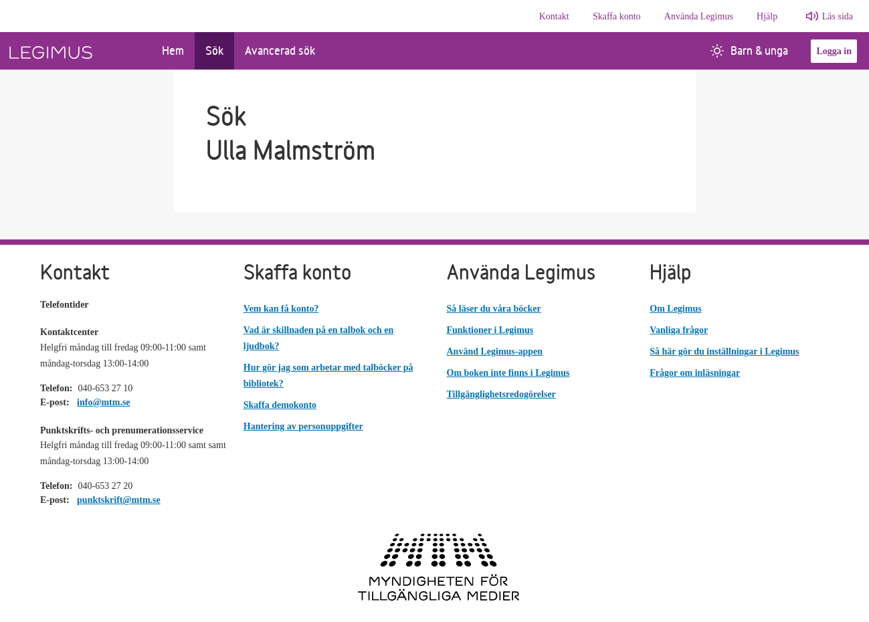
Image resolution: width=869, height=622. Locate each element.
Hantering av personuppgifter (303, 426)
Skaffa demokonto (280, 405)
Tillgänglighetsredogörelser (501, 394)
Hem (173, 50)
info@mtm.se (103, 402)
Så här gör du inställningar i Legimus (724, 351)
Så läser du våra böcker (494, 309)
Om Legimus (675, 309)
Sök (214, 50)
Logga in (834, 51)
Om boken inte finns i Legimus (508, 373)
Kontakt (554, 16)
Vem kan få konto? (281, 309)
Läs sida (837, 16)
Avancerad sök (280, 50)
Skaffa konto (617, 16)
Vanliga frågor (679, 330)
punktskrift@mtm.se (119, 500)
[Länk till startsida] (75, 51)
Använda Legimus (698, 16)
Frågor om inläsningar (695, 373)
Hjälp (767, 16)
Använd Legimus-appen (495, 351)
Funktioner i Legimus (490, 330)
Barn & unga (749, 50)
